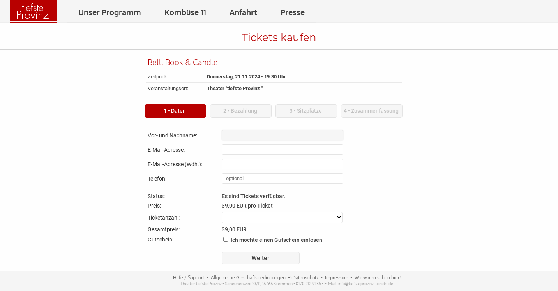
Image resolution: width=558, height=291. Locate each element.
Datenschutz (305, 277)
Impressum (336, 277)
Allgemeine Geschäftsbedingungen (248, 277)
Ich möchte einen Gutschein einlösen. (277, 240)
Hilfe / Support (188, 277)
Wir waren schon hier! (378, 277)
